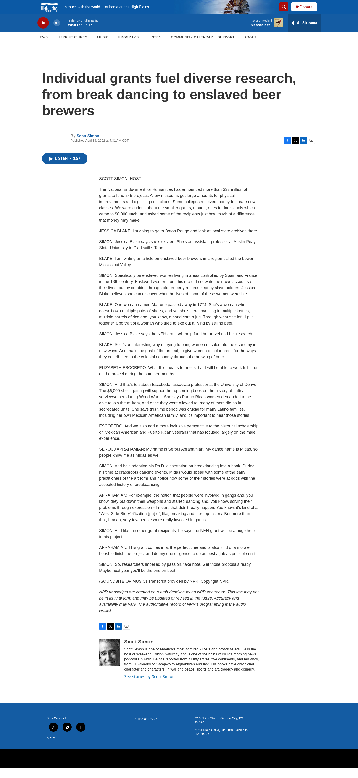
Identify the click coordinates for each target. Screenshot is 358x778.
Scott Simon (87, 146)
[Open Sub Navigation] (51, 47)
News (42, 47)
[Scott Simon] (109, 662)
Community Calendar (192, 47)
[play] (43, 33)
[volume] (57, 33)
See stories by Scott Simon (149, 686)
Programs (128, 47)
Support (226, 47)
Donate (309, 12)
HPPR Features (72, 47)
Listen (155, 47)
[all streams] (304, 33)
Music (102, 47)
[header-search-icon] (285, 12)
